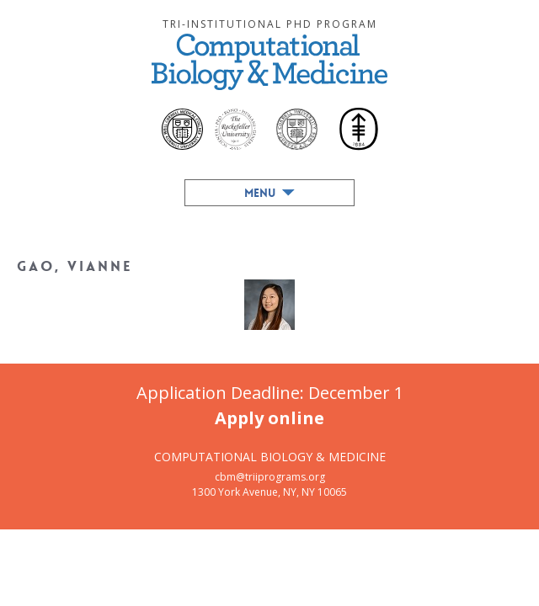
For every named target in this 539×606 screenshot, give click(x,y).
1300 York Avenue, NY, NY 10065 (269, 492)
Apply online (269, 418)
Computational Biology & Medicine (269, 62)
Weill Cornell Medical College (182, 129)
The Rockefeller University (235, 129)
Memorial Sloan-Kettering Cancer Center (358, 130)
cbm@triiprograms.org (270, 477)
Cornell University (297, 129)
